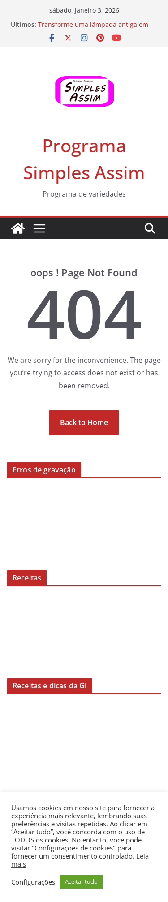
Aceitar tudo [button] (81, 881)
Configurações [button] (33, 882)
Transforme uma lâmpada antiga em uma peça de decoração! (93, 29)
